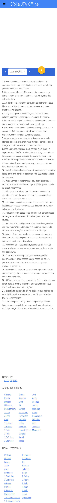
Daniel (21, 437)
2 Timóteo (26, 458)
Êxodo (7, 398)
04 (14, 380)
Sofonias (36, 419)
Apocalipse (26, 497)
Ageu (34, 423)
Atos (6, 469)
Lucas (6, 462)
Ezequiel (22, 433)
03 (11, 380)
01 (5, 380)
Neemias (22, 398)
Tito (23, 462)
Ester (21, 402)
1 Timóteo (26, 455)
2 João (25, 487)
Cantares (22, 419)
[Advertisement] (28, 29)
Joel (34, 394)
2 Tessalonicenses (12, 501)
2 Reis (7, 433)
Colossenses (9, 494)
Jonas (35, 405)
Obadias (35, 402)
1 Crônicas (8, 437)
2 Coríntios (9, 480)
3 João (25, 490)
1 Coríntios (9, 476)
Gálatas (7, 483)
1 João (25, 483)
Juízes (7, 416)
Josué (7, 412)
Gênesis (7, 394)
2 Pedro (25, 480)
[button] (17, 72)
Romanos (8, 472)
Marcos (7, 458)
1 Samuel (8, 423)
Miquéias (36, 409)
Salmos (22, 409)
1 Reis (7, 430)
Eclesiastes (23, 416)
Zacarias (36, 426)
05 (16, 380)
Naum (34, 412)
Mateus (7, 455)
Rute (6, 419)
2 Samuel (8, 426)
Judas (24, 494)
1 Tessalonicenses (12, 497)
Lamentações (24, 430)
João (6, 465)
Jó (20, 405)
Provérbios (23, 412)
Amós (34, 398)
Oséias (21, 441)
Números (8, 405)
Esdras (21, 394)
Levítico (7, 402)
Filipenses (8, 490)
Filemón (25, 465)
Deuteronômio (10, 409)
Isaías (21, 423)
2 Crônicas (8, 441)
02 (8, 380)
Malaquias (36, 430)
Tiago (24, 472)
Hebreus (25, 469)
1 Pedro (25, 476)
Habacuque (37, 416)
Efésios (7, 487)
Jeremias (22, 426)
